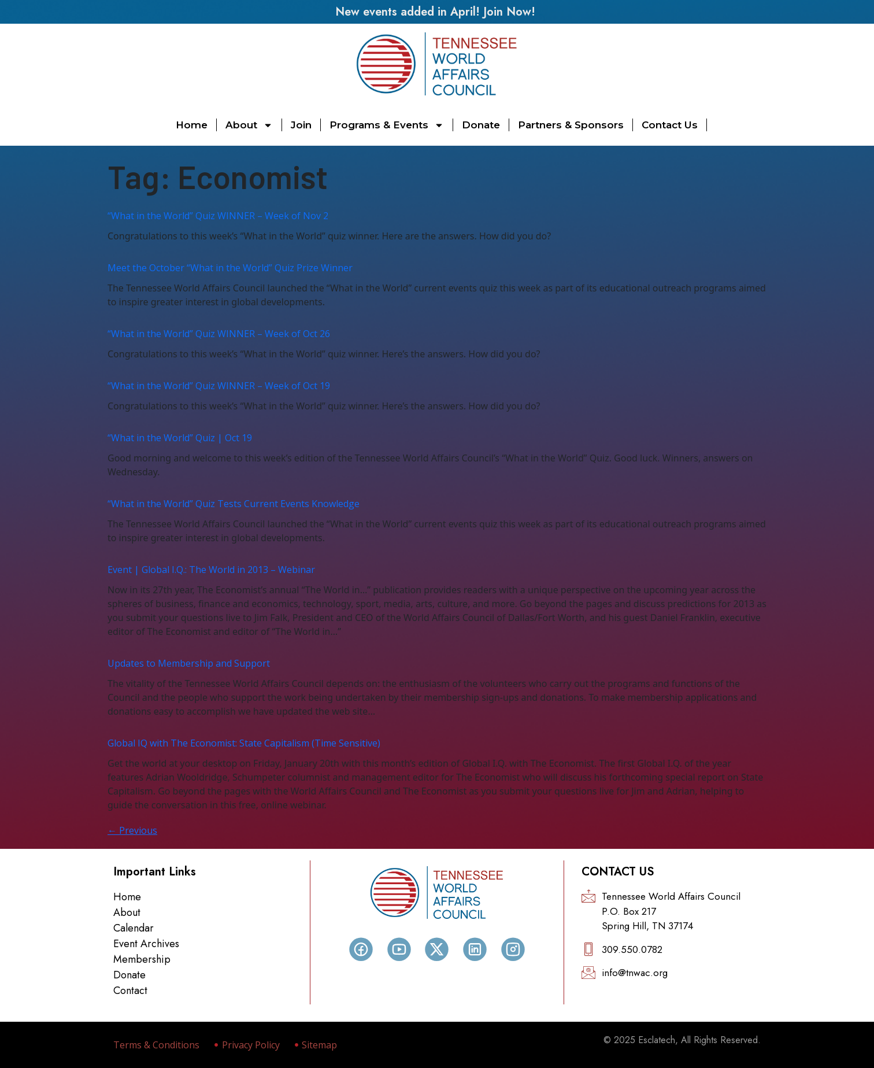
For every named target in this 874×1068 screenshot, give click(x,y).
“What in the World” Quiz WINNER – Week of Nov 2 (218, 215)
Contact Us (670, 125)
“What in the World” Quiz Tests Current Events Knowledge (234, 503)
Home (192, 125)
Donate (481, 125)
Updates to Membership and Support (189, 663)
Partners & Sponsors (571, 125)
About (249, 125)
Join (301, 125)
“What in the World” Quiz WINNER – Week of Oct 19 (219, 385)
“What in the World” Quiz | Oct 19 (180, 437)
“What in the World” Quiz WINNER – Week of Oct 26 (219, 333)
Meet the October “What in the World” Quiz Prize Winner (230, 267)
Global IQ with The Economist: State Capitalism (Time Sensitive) (244, 743)
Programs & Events (386, 125)
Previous (132, 830)
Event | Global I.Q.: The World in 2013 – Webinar (211, 569)
